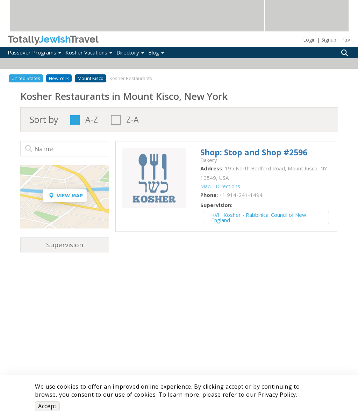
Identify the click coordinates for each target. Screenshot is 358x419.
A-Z (91, 120)
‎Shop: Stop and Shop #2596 (253, 152)
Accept (47, 406)
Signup (328, 39)
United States (26, 78)
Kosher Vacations (88, 52)
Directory (130, 52)
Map (205, 186)
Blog (156, 52)
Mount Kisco (90, 78)
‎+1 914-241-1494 (241, 194)
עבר (346, 40)
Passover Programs (34, 52)
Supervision (64, 244)
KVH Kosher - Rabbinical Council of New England (258, 217)
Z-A (132, 120)
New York (59, 78)
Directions (228, 186)
